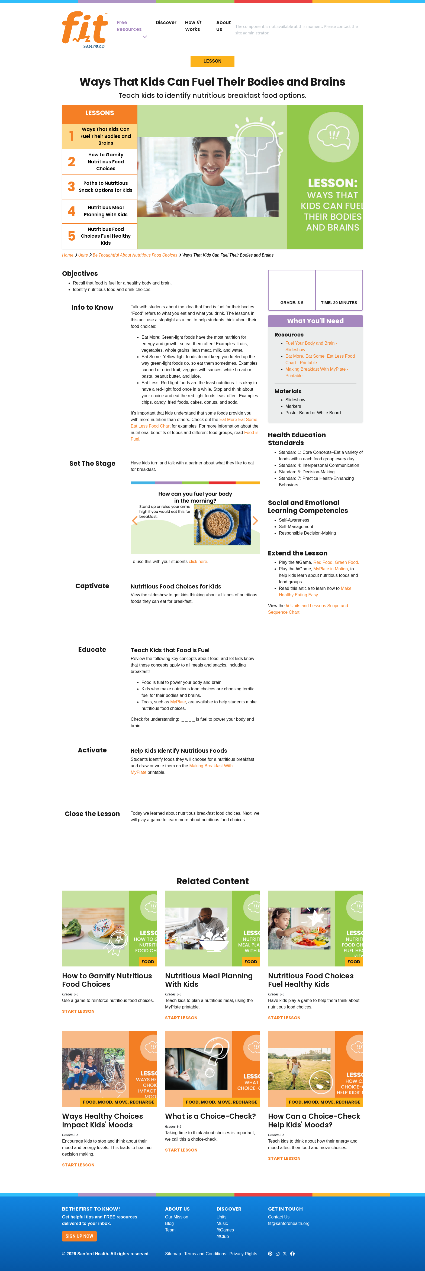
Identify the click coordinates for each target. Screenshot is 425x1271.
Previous (134, 517)
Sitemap (173, 1253)
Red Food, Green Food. (336, 562)
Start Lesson (78, 1011)
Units (83, 255)
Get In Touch (285, 1208)
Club (223, 1236)
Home (67, 255)
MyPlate (178, 702)
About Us (223, 26)
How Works (193, 26)
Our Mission (176, 1217)
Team (170, 1230)
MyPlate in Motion (330, 569)
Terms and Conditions (205, 1253)
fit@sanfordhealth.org (289, 1223)
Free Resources (129, 26)
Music (222, 1223)
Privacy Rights (243, 1253)
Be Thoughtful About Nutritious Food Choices (135, 255)
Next (254, 517)
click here (198, 561)
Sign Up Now (79, 1236)
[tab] (99, 136)
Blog (169, 1223)
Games (225, 1230)
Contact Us (278, 1217)
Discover (166, 22)
